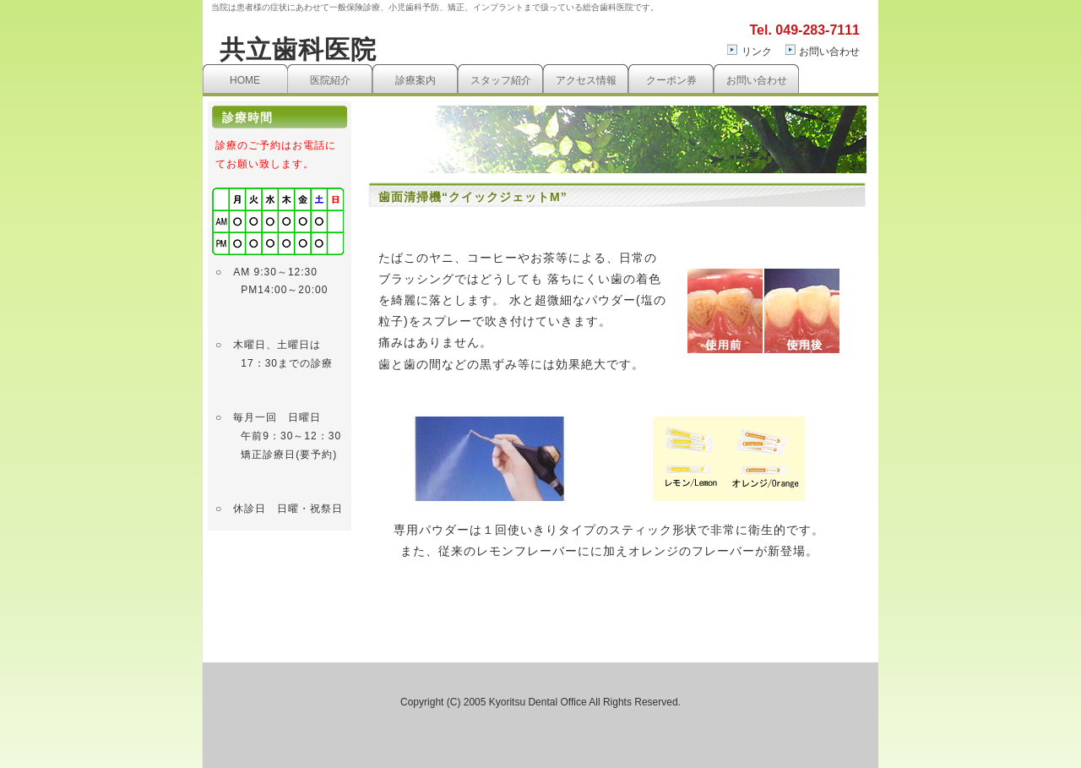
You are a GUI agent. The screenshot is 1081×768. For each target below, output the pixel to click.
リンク (756, 51)
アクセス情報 (586, 80)
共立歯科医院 (298, 49)
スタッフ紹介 (500, 80)
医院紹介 (330, 80)
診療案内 (415, 80)
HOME (245, 80)
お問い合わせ (829, 51)
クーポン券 (671, 80)
